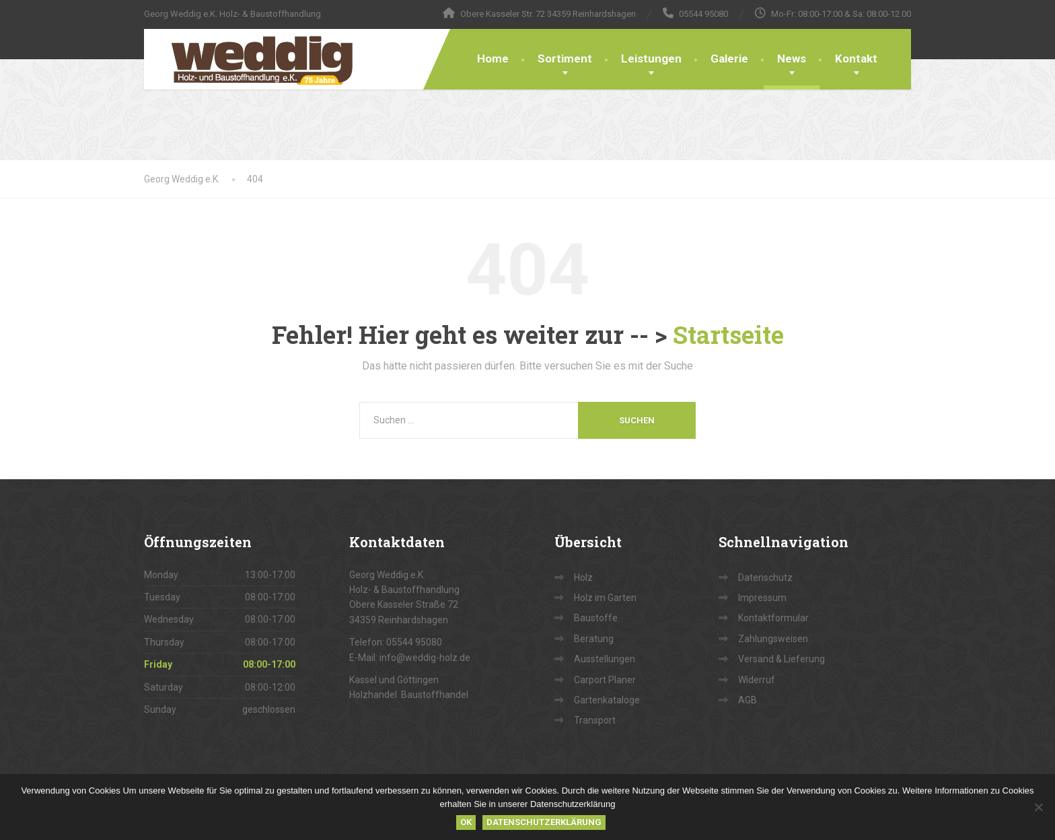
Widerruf (756, 679)
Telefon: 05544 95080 (395, 642)
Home (493, 58)
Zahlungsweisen (773, 638)
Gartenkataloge (607, 700)
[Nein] (1038, 807)
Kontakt (856, 58)
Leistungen (651, 58)
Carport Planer (605, 679)
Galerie (729, 58)
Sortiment (565, 58)
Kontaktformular (773, 617)
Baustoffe (596, 617)
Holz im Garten (605, 597)
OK (466, 822)
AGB (747, 700)
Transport (595, 720)
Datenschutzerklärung (544, 822)
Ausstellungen (604, 659)
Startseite (728, 334)
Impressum (762, 597)
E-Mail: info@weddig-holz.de (409, 657)
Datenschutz (765, 577)
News (791, 58)
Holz (583, 577)
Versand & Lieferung (781, 659)
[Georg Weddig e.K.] (252, 59)
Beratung (594, 638)
